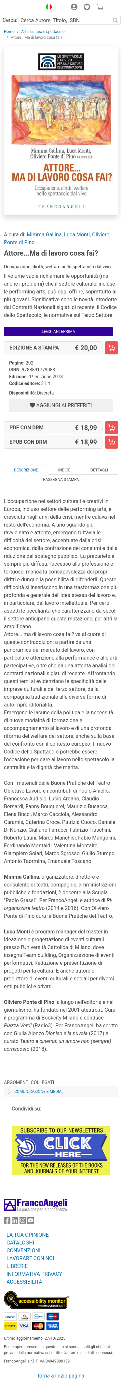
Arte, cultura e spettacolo (42, 31)
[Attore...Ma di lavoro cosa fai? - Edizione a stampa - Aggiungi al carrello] (111, 347)
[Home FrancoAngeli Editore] (21, 8)
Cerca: (10, 20)
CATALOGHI (20, 1243)
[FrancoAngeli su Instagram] (23, 1222)
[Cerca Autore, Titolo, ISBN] (64, 20)
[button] (47, 8)
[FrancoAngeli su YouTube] (30, 1222)
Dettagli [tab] (99, 470)
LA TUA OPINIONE (28, 1235)
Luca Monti (77, 234)
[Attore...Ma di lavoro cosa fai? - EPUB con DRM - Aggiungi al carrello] (111, 442)
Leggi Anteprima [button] (58, 331)
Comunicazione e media (37, 1091)
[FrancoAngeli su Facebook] (7, 1222)
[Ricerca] (115, 20)
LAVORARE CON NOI (30, 1258)
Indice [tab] (64, 470)
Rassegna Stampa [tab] (61, 479)
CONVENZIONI (23, 1250)
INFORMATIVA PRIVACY (34, 1274)
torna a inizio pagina (61, 1376)
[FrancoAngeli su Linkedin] (15, 1222)
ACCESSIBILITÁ (24, 1282)
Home (9, 31)
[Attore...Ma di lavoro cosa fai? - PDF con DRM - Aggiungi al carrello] (111, 427)
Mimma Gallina (44, 234)
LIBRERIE (17, 1266)
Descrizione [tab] (26, 470)
